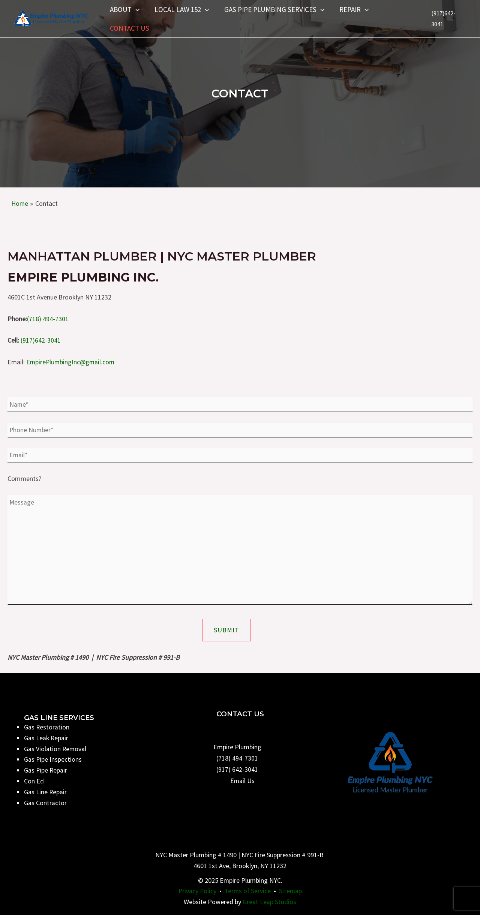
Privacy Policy (196, 891)
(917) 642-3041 (237, 769)
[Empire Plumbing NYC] (50, 17)
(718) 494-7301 (48, 318)
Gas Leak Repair (46, 738)
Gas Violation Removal (55, 748)
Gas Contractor (45, 802)
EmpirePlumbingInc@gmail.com (71, 362)
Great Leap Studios (269, 902)
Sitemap (291, 891)
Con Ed (34, 781)
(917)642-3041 (41, 340)
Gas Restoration (47, 727)
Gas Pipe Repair (46, 770)
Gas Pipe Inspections (53, 759)
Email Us (242, 780)
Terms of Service (248, 891)
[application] (135, 9)
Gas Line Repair (45, 792)
